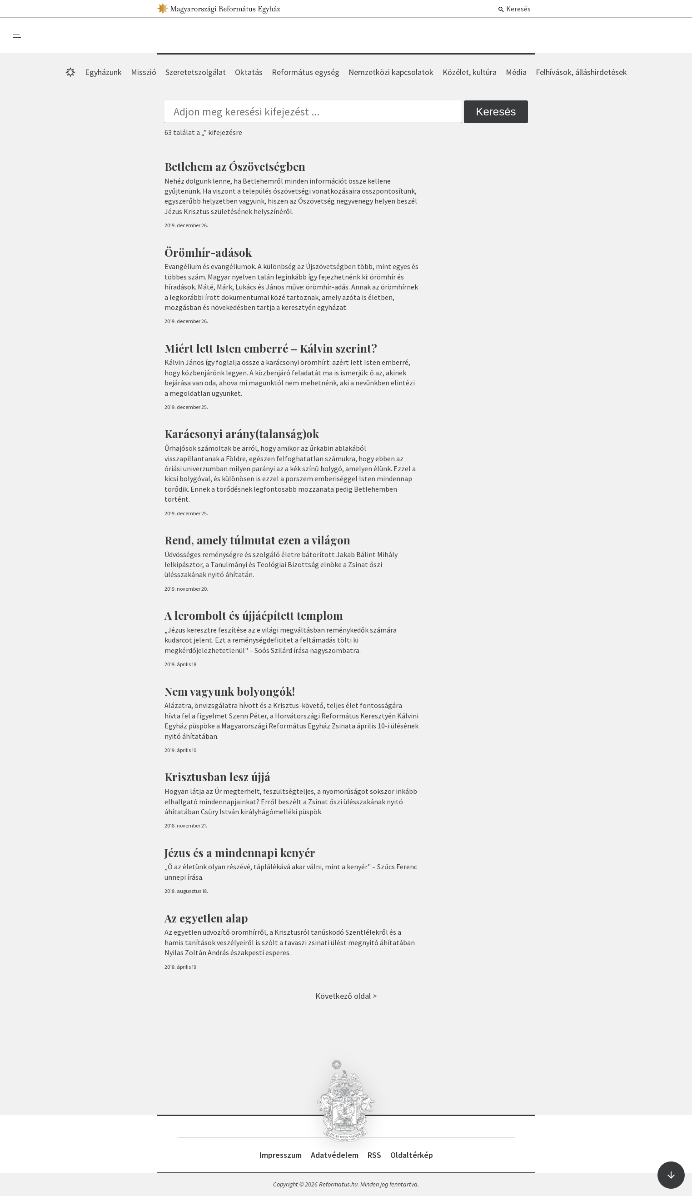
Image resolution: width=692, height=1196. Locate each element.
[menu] (17, 35)
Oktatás (249, 72)
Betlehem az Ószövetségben (234, 166)
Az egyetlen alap (206, 918)
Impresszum (280, 1155)
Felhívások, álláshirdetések (581, 72)
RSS (374, 1155)
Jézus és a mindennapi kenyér (239, 852)
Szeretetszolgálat (195, 72)
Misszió (143, 72)
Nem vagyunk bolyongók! (229, 691)
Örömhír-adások (208, 252)
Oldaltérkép (411, 1155)
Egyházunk (103, 72)
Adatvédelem (334, 1155)
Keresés (514, 8)
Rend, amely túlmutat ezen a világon (257, 540)
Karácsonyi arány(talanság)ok (241, 433)
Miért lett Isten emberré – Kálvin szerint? (270, 348)
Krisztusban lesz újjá (217, 776)
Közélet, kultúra (470, 72)
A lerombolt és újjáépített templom (253, 615)
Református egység (305, 72)
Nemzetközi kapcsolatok (390, 72)
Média (516, 72)
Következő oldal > (346, 996)
